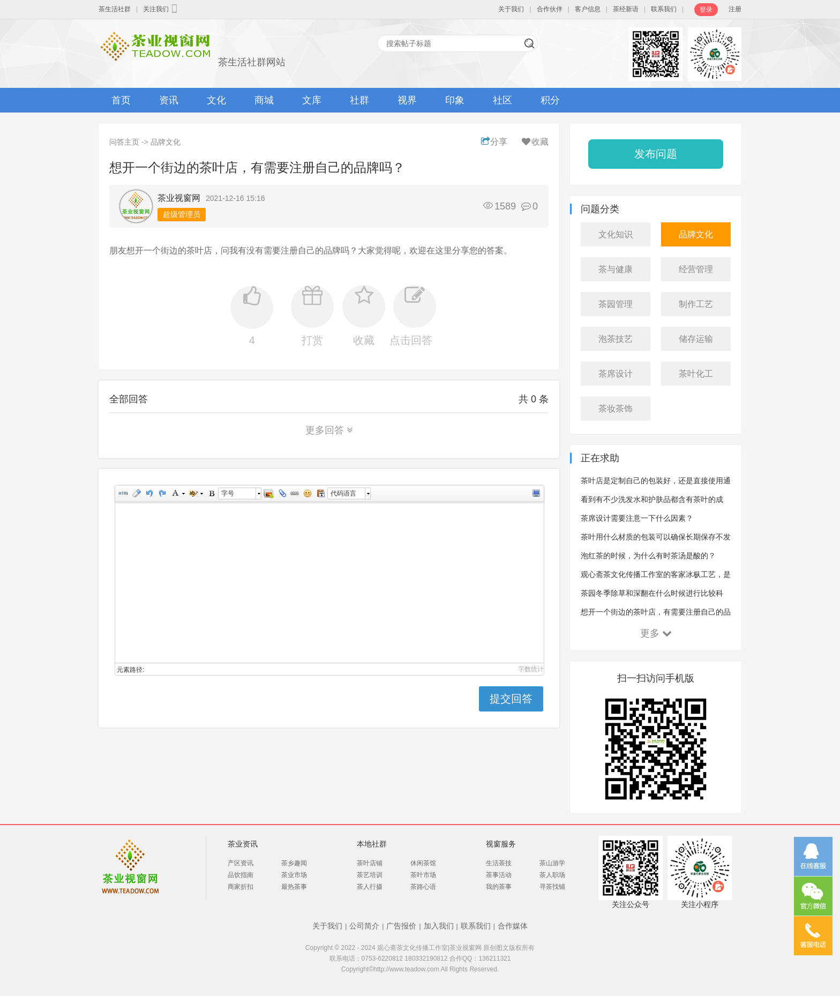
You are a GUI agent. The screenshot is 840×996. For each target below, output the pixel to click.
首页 (121, 100)
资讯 (168, 100)
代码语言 (343, 493)
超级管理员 (181, 214)
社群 (359, 100)
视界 (407, 100)
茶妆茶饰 (615, 408)
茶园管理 (615, 304)
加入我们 (439, 926)
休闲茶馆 (423, 863)
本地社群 (372, 844)
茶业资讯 (243, 844)
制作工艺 (696, 304)
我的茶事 (499, 886)
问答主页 (124, 142)
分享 (494, 141)
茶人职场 (552, 875)
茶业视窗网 (179, 198)
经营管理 (696, 269)
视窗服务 (501, 844)
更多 (656, 633)
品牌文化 (166, 142)
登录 (706, 9)
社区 (502, 100)
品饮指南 (240, 875)
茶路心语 (423, 886)
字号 (227, 493)
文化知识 (615, 234)
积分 (550, 100)
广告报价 (401, 926)
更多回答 (329, 430)
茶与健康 (615, 269)
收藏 (534, 141)
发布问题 (655, 154)
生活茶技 (499, 863)
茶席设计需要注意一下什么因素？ (637, 518)
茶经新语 (626, 9)
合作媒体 (513, 926)
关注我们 (161, 8)
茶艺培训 (369, 875)
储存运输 (696, 338)
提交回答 (511, 699)
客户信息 (588, 9)
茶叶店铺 (369, 863)
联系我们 (664, 9)
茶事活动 (499, 875)
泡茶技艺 (615, 338)
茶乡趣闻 (294, 863)
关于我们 (511, 9)
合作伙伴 (549, 9)
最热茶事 (294, 886)
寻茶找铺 (552, 886)
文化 (216, 100)
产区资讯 (240, 863)
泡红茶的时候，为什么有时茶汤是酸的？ (648, 555)
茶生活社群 (115, 9)
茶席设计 (615, 373)
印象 (454, 100)
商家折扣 (240, 886)
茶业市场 (294, 875)
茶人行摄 (369, 886)
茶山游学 (552, 863)
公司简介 (364, 926)
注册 (735, 9)
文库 (311, 100)
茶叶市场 (423, 875)
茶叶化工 (696, 373)
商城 (264, 100)
